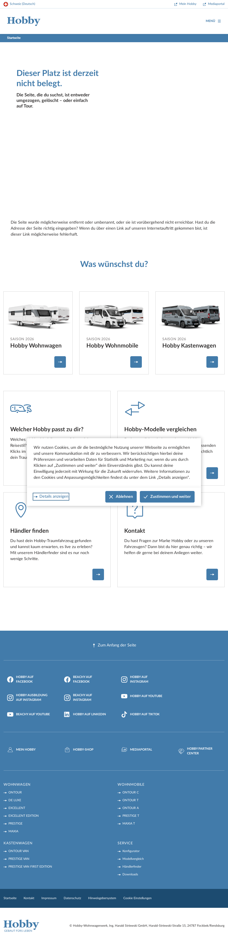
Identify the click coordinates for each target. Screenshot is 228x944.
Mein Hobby (187, 4)
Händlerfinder (131, 866)
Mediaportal (216, 4)
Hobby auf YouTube (141, 696)
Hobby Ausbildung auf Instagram (27, 698)
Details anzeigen (53, 497)
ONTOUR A (130, 808)
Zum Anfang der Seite (114, 645)
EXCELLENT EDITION (23, 815)
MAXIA (13, 831)
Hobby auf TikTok (140, 714)
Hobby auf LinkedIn (85, 714)
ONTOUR (15, 792)
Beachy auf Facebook (78, 679)
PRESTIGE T (130, 815)
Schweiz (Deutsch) (22, 4)
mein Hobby (21, 750)
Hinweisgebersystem (102, 898)
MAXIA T (128, 823)
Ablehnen (121, 496)
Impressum (49, 898)
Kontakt (29, 898)
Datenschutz (72, 898)
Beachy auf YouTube (28, 714)
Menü (213, 21)
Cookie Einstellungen (137, 898)
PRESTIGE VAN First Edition (30, 866)
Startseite (10, 898)
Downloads (130, 874)
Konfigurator (131, 851)
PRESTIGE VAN (18, 859)
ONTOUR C (130, 792)
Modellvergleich (133, 859)
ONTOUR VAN (18, 851)
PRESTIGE (15, 823)
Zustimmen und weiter (167, 496)
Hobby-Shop (79, 750)
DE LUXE (14, 800)
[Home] (24, 21)
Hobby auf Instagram (134, 679)
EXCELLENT (16, 808)
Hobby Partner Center (195, 751)
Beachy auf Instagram (78, 698)
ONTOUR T (130, 800)
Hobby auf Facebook (20, 679)
